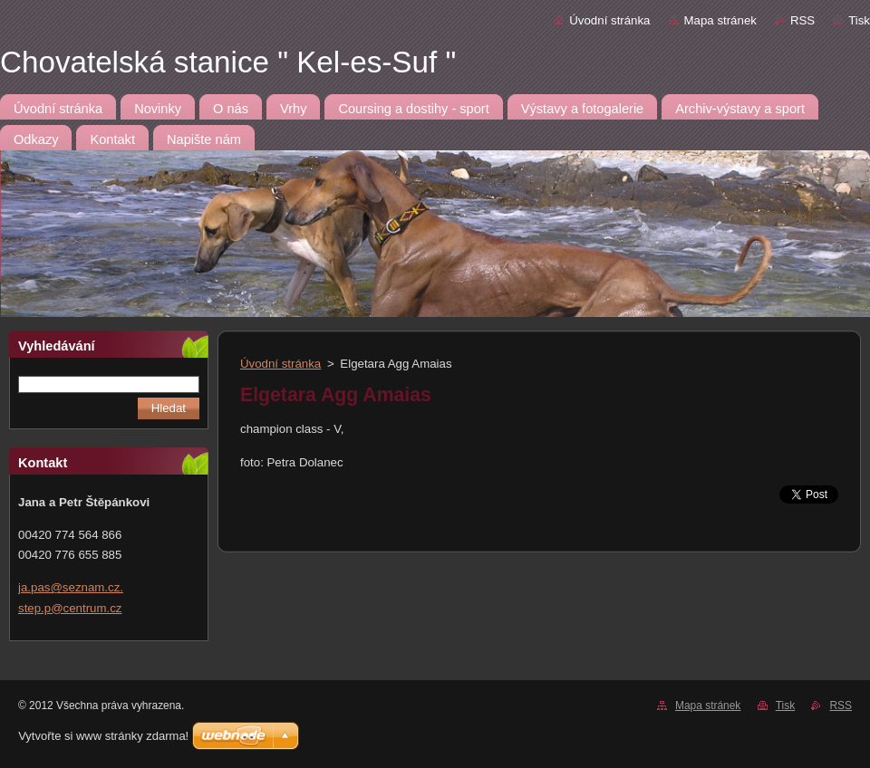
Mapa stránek (720, 20)
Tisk (859, 20)
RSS (802, 20)
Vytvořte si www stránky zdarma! (103, 736)
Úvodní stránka (609, 20)
